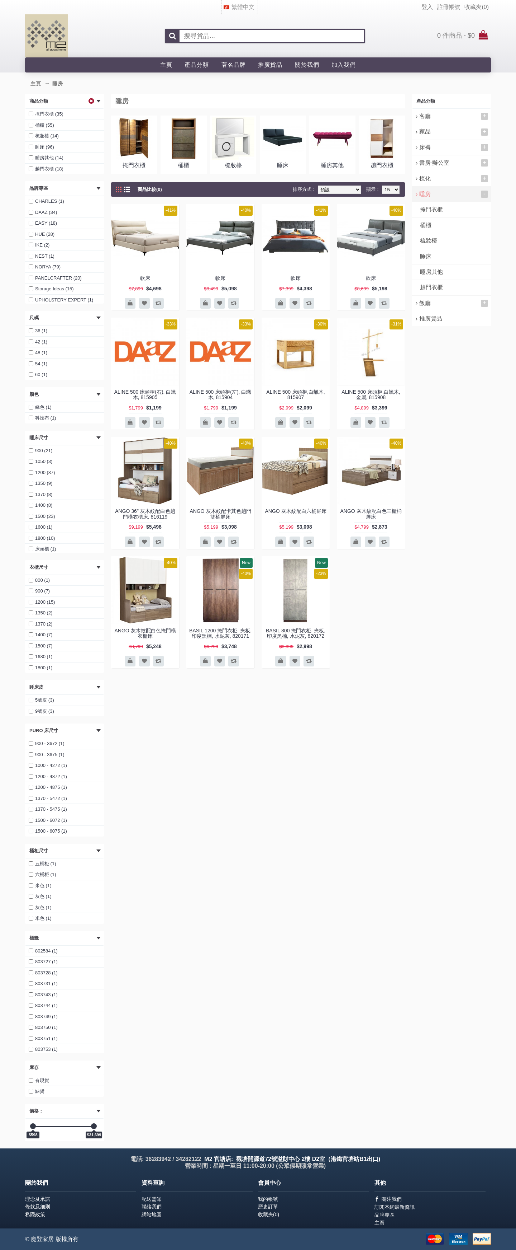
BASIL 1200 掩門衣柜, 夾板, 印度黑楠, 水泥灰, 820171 (220, 633)
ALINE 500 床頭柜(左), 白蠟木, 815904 (221, 394)
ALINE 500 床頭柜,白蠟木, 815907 (295, 394)
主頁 (379, 1223)
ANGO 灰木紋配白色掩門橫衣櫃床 (145, 633)
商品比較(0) (150, 189)
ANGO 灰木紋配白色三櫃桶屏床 (370, 513)
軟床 (145, 278)
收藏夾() (268, 1214)
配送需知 (152, 1199)
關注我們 (388, 1199)
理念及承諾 (37, 1199)
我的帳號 (268, 1199)
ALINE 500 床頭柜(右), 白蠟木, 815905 (145, 394)
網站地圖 (152, 1214)
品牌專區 (384, 1215)
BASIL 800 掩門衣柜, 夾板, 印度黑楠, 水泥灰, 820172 (295, 633)
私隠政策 (35, 1214)
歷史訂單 (268, 1206)
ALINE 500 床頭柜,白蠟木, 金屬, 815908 (370, 394)
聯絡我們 (152, 1206)
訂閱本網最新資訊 (394, 1207)
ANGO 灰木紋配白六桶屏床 (295, 511)
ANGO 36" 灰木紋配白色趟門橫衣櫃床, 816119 (145, 513)
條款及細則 (37, 1206)
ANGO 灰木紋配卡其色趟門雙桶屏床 (220, 513)
